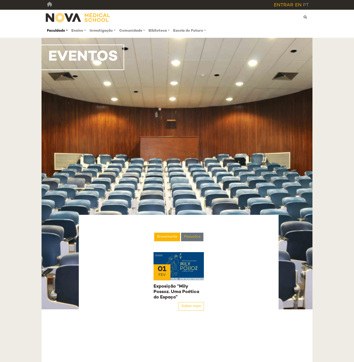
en (298, 5)
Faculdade (56, 31)
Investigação (101, 31)
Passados (192, 237)
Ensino (77, 31)
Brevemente (167, 237)
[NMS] (78, 17)
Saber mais (191, 306)
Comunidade (130, 31)
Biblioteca (158, 31)
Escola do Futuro (188, 31)
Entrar (283, 5)
